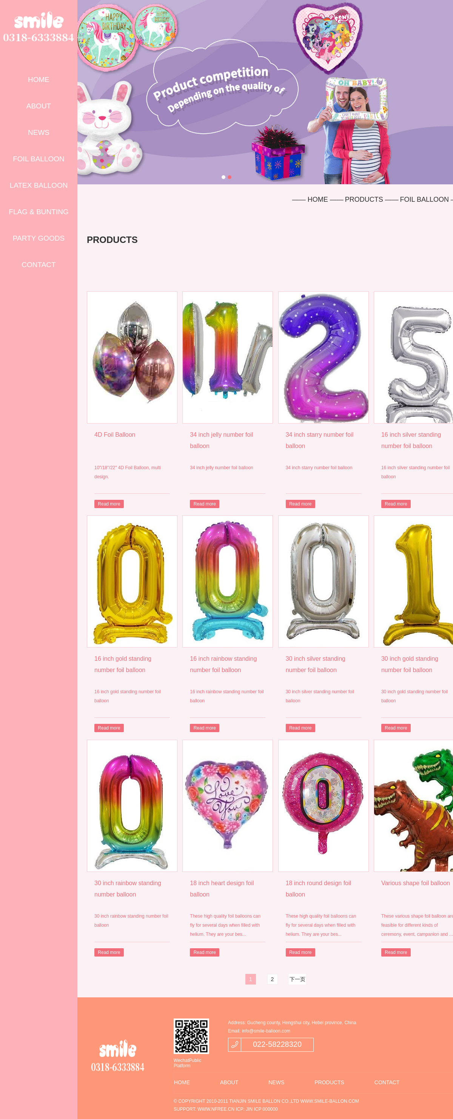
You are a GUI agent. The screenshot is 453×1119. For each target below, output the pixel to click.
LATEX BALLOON (39, 185)
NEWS (38, 132)
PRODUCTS (329, 1082)
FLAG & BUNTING (38, 212)
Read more (109, 504)
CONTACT (38, 265)
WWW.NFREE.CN (215, 1109)
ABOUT (38, 106)
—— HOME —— (318, 199)
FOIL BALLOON (39, 159)
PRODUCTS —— (372, 199)
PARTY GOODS (39, 238)
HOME (38, 79)
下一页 (297, 979)
